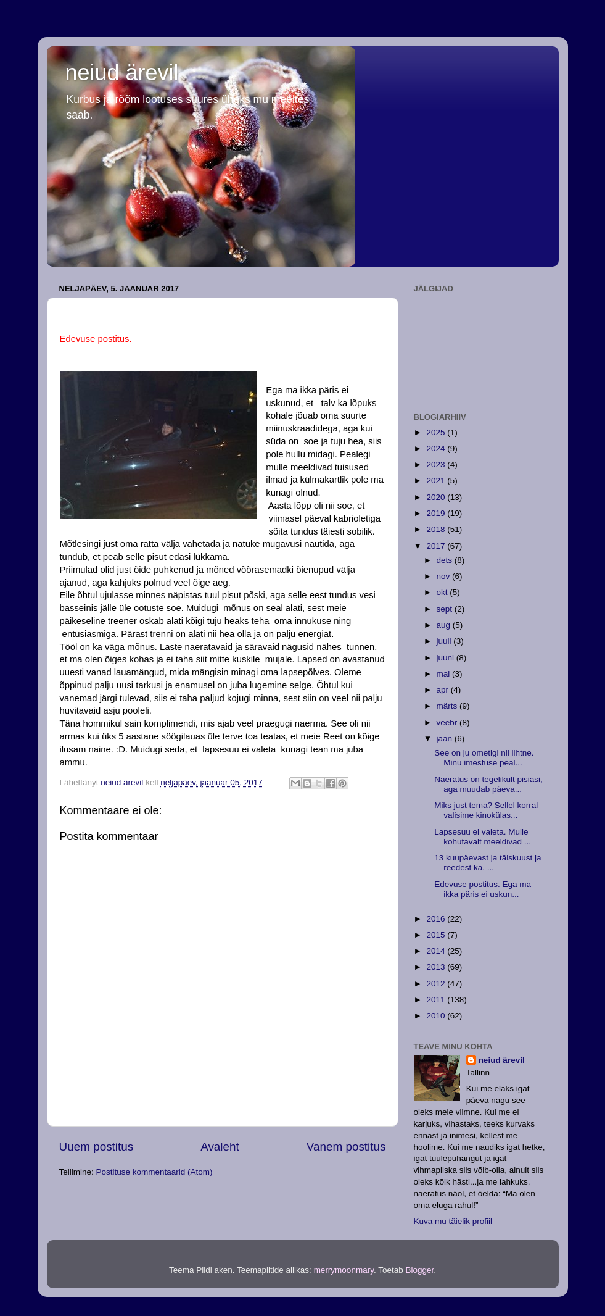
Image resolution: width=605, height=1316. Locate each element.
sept (446, 609)
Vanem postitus (346, 1146)
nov (445, 576)
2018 (436, 529)
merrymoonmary (344, 1270)
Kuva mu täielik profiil (453, 1221)
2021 (436, 480)
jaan (446, 738)
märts (448, 705)
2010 (436, 1015)
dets (446, 560)
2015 (436, 934)
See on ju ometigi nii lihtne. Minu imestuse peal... (483, 757)
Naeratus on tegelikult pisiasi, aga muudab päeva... (488, 784)
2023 (436, 464)
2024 (436, 448)
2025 (436, 432)
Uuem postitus (96, 1146)
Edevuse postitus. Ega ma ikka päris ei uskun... (482, 889)
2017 (436, 546)
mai (445, 673)
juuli (445, 641)
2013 (436, 967)
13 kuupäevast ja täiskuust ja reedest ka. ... (487, 862)
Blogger (419, 1270)
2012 (436, 983)
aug (445, 625)
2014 (436, 951)
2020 (436, 497)
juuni (446, 657)
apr (444, 689)
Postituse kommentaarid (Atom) (154, 1171)
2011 (436, 999)
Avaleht (219, 1146)
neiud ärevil (122, 72)
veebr (448, 722)
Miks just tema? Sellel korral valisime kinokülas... (486, 810)
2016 (436, 918)
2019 (436, 513)
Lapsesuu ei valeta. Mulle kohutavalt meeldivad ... (482, 836)
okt (443, 592)
